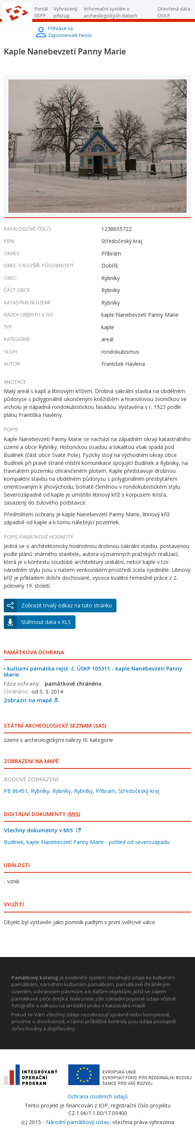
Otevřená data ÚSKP (173, 12)
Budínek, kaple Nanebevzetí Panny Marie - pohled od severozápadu (87, 842)
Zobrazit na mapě (31, 700)
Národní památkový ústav (77, 1122)
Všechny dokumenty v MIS (42, 830)
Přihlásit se (60, 28)
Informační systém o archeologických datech (110, 12)
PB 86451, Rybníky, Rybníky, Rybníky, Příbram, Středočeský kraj (81, 791)
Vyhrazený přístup (65, 12)
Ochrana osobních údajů (98, 1096)
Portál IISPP (41, 12)
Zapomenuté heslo (70, 35)
